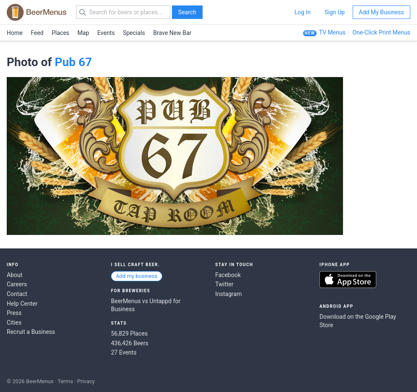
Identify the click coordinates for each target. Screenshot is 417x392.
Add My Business (381, 12)
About (14, 275)
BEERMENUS (36, 12)
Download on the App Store (347, 279)
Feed (37, 32)
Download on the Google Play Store (357, 320)
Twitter (224, 284)
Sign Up (335, 12)
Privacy (86, 381)
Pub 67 (73, 62)
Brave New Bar (172, 32)
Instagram (228, 294)
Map (83, 32)
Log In (302, 12)
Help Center (22, 303)
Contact (17, 294)
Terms (65, 381)
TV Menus (332, 32)
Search (187, 12)
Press (14, 312)
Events (106, 32)
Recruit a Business (31, 331)
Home (15, 32)
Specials (134, 32)
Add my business (136, 276)
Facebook (228, 275)
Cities (14, 322)
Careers (17, 284)
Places (60, 32)
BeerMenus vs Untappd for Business (145, 305)
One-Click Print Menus (381, 32)
